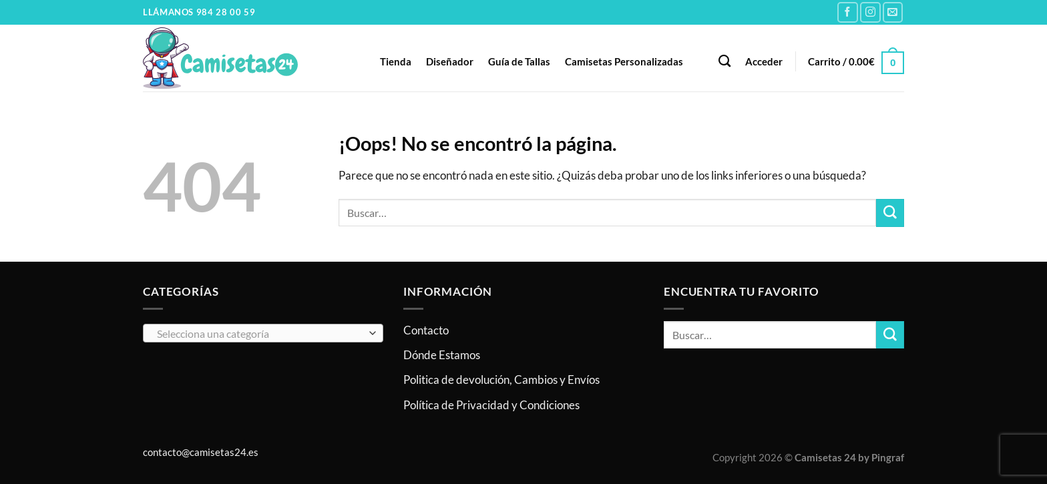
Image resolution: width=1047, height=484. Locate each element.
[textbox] (259, 333)
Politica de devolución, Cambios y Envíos (501, 380)
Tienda (395, 61)
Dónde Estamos (441, 355)
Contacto (426, 330)
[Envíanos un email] (893, 12)
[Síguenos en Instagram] (870, 12)
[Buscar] (724, 61)
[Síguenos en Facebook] (847, 12)
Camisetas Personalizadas (624, 61)
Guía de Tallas (519, 61)
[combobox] (263, 333)
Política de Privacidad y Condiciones (491, 405)
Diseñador (449, 61)
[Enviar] (890, 212)
